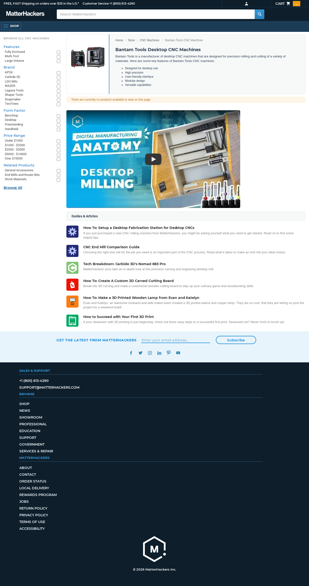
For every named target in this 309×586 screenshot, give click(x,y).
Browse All (13, 188)
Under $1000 (14, 140)
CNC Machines (149, 40)
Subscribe (236, 340)
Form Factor (14, 110)
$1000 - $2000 (15, 145)
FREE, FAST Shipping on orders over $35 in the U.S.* (41, 3)
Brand (9, 67)
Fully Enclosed (15, 52)
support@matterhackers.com (49, 387)
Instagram (150, 353)
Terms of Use (32, 522)
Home (119, 40)
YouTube (178, 353)
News (24, 410)
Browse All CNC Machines (26, 38)
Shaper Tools (14, 95)
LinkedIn (159, 353)
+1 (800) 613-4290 (122, 3)
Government (31, 444)
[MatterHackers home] (25, 14)
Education (29, 431)
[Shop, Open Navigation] (11, 26)
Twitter (140, 353)
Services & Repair (36, 451)
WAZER (10, 86)
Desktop (10, 120)
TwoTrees (12, 103)
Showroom (30, 417)
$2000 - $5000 (15, 149)
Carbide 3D (12, 77)
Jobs (24, 501)
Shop (24, 404)
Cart (287, 3)
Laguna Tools (14, 90)
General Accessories (19, 170)
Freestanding (14, 124)
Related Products (19, 165)
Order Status (32, 481)
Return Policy (33, 508)
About (25, 468)
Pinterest (168, 353)
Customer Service (96, 3)
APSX (9, 72)
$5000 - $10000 (16, 154)
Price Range (14, 135)
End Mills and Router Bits (22, 175)
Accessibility (32, 528)
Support (27, 437)
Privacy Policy (33, 515)
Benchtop (11, 115)
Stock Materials (16, 179)
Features (11, 47)
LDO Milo (11, 81)
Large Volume (14, 60)
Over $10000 (14, 158)
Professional (33, 424)
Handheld (11, 129)
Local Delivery (34, 488)
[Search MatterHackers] (259, 14)
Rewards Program (38, 495)
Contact (27, 474)
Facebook (131, 353)
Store (131, 40)
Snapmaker (13, 99)
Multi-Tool (12, 56)
